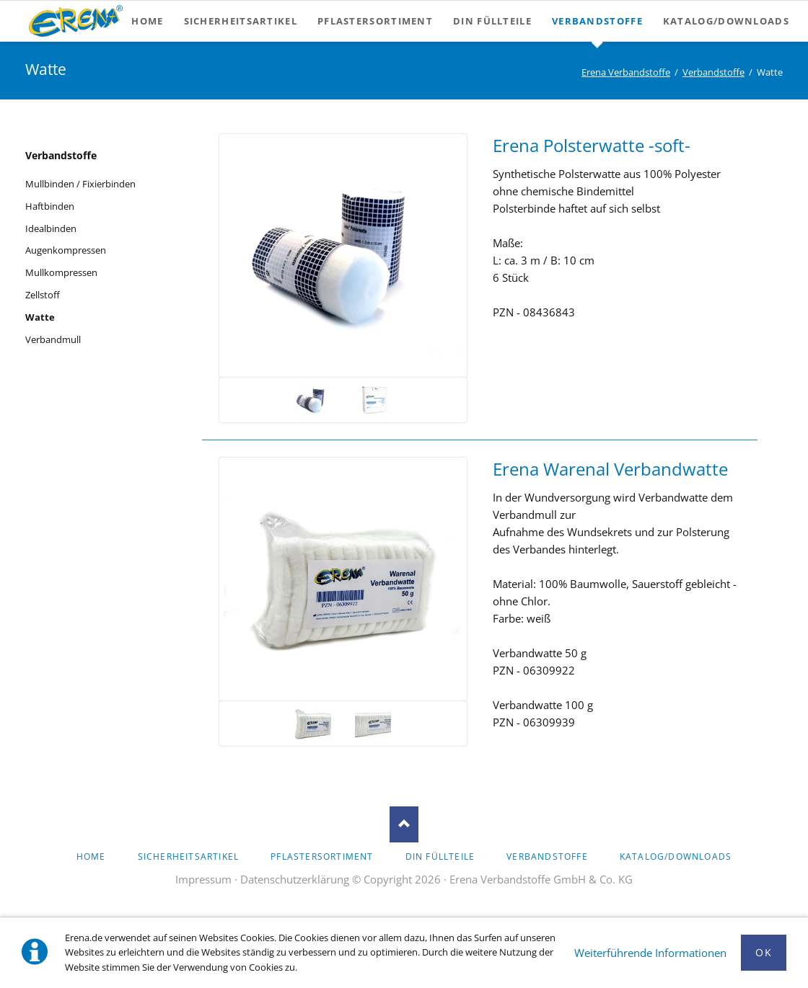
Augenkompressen (65, 250)
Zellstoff (42, 294)
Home (91, 856)
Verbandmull (53, 339)
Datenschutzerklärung (294, 879)
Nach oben (404, 824)
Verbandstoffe (713, 72)
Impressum (203, 879)
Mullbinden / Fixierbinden (80, 183)
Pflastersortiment (322, 856)
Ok (763, 952)
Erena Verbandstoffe (625, 72)
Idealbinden (50, 228)
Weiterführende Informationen (650, 952)
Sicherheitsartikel (189, 856)
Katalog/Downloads (676, 856)
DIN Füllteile (440, 856)
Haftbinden (49, 206)
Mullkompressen (61, 272)
